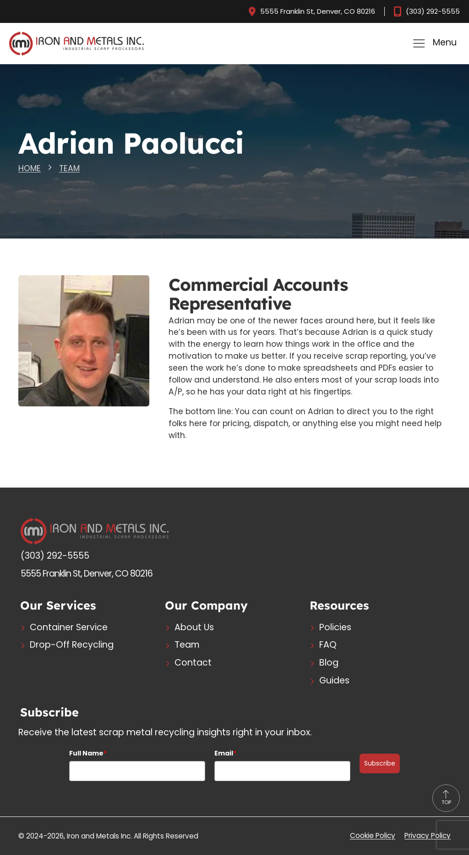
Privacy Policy (427, 836)
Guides (334, 681)
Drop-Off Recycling (72, 645)
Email (225, 753)
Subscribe (379, 763)
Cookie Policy (372, 836)
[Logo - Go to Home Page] (94, 531)
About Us (194, 627)
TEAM (69, 168)
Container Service (69, 627)
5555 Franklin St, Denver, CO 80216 (316, 12)
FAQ (328, 645)
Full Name (88, 753)
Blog (328, 663)
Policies (335, 627)
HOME (29, 168)
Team (187, 645)
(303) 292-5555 (432, 12)
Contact (193, 663)
